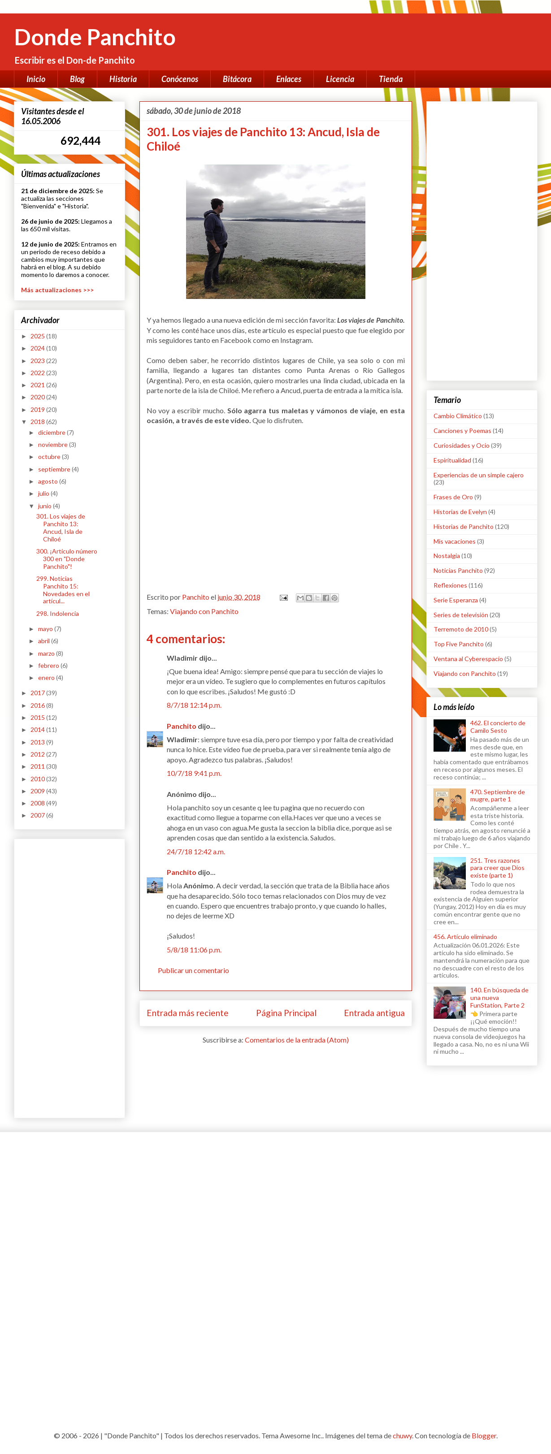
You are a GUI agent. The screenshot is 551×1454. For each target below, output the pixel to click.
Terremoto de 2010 (461, 629)
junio (45, 506)
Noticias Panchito (458, 570)
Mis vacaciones (455, 541)
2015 (38, 717)
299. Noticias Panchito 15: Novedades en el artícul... (63, 590)
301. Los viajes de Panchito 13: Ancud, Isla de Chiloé (60, 527)
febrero (49, 665)
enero (47, 677)
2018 (38, 421)
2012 (38, 754)
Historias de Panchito (464, 526)
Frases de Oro (453, 497)
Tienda (391, 79)
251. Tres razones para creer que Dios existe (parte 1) (497, 868)
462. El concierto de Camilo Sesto (497, 726)
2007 (38, 815)
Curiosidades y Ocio (462, 445)
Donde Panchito (95, 36)
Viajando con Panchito (204, 611)
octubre (50, 456)
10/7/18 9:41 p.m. (194, 773)
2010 (38, 779)
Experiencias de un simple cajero (479, 475)
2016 (38, 705)
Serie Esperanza (456, 600)
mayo (46, 628)
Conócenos (179, 79)
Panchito (181, 726)
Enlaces (288, 79)
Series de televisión (461, 615)
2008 (38, 803)
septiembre (55, 469)
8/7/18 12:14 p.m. (194, 705)
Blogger (484, 1435)
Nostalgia (447, 555)
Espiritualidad (452, 460)
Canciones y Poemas (462, 430)
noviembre (53, 444)
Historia (123, 79)
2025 (38, 336)
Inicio (35, 79)
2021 (38, 385)
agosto (48, 481)
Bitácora (237, 79)
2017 (38, 693)
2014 (38, 729)
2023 (38, 360)
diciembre (52, 432)
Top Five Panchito (459, 644)
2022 (38, 372)
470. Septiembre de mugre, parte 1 (497, 795)
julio (44, 493)
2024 (38, 348)
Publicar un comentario (193, 970)
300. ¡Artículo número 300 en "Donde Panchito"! (66, 558)
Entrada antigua (374, 1013)
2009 (38, 791)
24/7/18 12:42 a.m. (196, 851)
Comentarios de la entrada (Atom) (297, 1039)
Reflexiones (450, 585)
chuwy (402, 1435)
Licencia (340, 79)
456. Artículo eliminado (465, 936)
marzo (47, 653)
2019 (38, 409)
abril (44, 641)
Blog (77, 79)
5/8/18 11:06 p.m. (194, 949)
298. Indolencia (57, 613)
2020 (38, 397)
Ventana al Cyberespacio (468, 658)
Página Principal (286, 1013)
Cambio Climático (458, 416)
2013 (38, 742)
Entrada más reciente (188, 1013)
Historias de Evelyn (460, 511)
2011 (38, 766)
